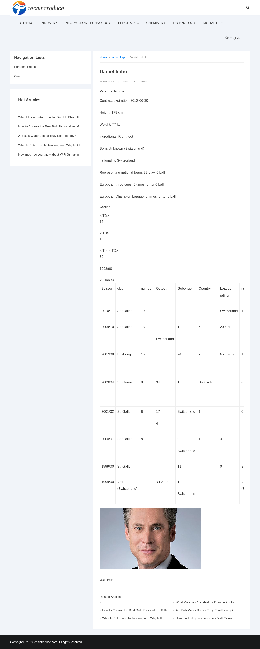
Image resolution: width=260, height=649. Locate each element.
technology (184, 23)
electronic (128, 23)
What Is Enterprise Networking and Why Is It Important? (50, 145)
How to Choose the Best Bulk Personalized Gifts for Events (50, 126)
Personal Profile (25, 66)
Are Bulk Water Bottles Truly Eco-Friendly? (204, 610)
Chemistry (155, 23)
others (27, 23)
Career (19, 76)
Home (103, 57)
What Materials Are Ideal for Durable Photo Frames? (50, 117)
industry (49, 23)
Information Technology (88, 23)
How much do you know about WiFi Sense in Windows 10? (50, 154)
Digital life (213, 23)
